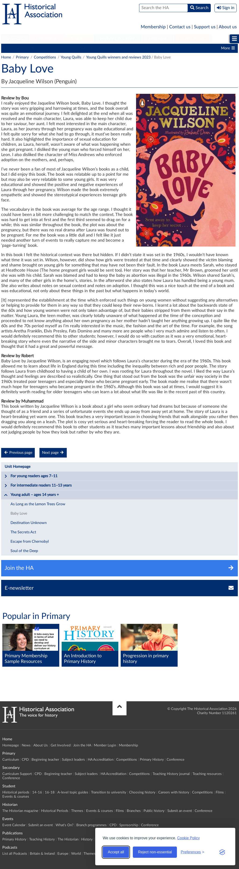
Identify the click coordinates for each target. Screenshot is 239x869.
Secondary (47, 38)
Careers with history (173, 792)
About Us (40, 745)
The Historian (68, 839)
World (76, 853)
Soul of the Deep (24, 551)
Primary (15, 38)
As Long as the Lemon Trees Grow (38, 504)
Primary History (189, 48)
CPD (33, 48)
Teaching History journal (171, 774)
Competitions (158, 48)
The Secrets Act (23, 532)
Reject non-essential (155, 852)
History (87, 839)
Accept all (116, 852)
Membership (153, 27)
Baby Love (19, 513)
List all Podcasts (14, 853)
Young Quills (71, 57)
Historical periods (15, 792)
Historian (157, 38)
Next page (53, 452)
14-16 (37, 792)
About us (228, 27)
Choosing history (142, 792)
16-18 (50, 792)
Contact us (179, 27)
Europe (62, 853)
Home (6, 57)
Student (79, 38)
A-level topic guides (72, 792)
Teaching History (42, 839)
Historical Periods (54, 811)
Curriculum (13, 48)
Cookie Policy (188, 838)
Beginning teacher (58, 48)
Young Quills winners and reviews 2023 (118, 57)
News (26, 745)
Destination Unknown (29, 523)
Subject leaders (92, 48)
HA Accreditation (126, 48)
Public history (154, 811)
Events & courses (15, 796)
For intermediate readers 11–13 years (38, 485)
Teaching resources (207, 774)
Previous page (18, 452)
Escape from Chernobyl (30, 541)
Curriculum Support (17, 774)
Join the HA (82, 745)
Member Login (105, 745)
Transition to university (108, 792)
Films (220, 792)
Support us (204, 27)
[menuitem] (15, 39)
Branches (134, 811)
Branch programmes (91, 825)
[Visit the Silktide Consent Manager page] (222, 852)
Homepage (10, 745)
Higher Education (117, 38)
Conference (175, 759)
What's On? (65, 825)
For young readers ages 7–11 (30, 476)
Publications (192, 38)
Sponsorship (128, 825)
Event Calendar (13, 825)
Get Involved (60, 745)
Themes (77, 811)
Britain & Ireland (42, 853)
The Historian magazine (20, 811)
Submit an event (179, 811)
